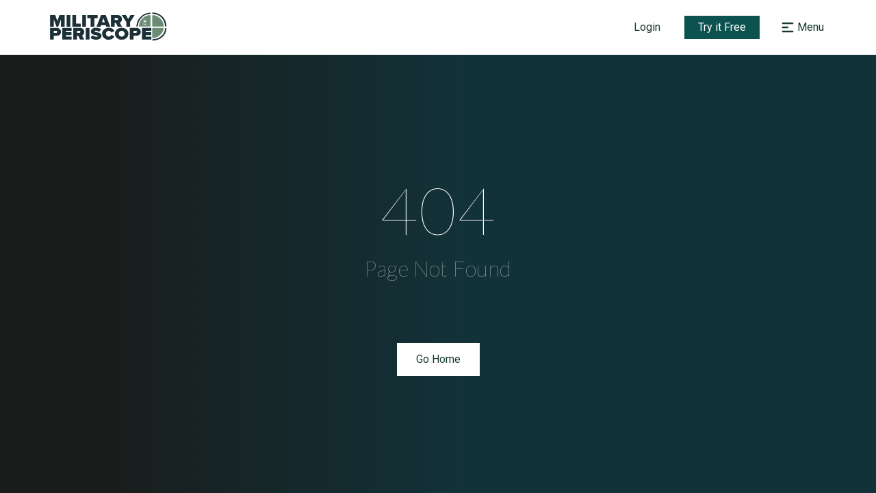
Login (647, 27)
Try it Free (722, 27)
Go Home (438, 359)
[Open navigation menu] (801, 27)
